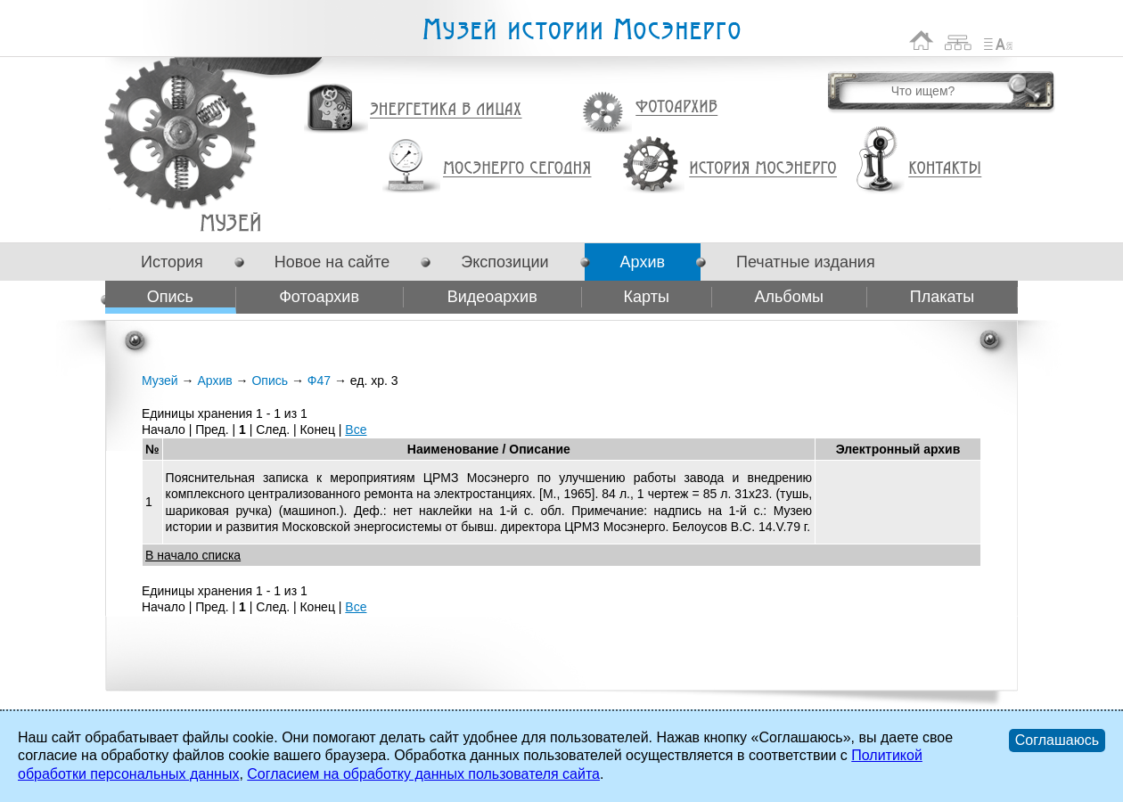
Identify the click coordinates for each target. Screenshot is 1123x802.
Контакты (944, 168)
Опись (170, 297)
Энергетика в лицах (446, 110)
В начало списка (193, 555)
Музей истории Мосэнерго (581, 30)
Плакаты (942, 297)
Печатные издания (805, 262)
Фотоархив (676, 107)
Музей (160, 380)
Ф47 (230, 222)
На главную (921, 40)
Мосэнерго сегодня (517, 168)
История (172, 262)
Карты (646, 297)
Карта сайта (958, 40)
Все (355, 429)
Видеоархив (492, 297)
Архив (642, 262)
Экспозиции (504, 262)
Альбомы (789, 297)
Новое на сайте (332, 262)
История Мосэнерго (763, 169)
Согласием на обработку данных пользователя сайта (423, 774)
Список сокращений (998, 40)
